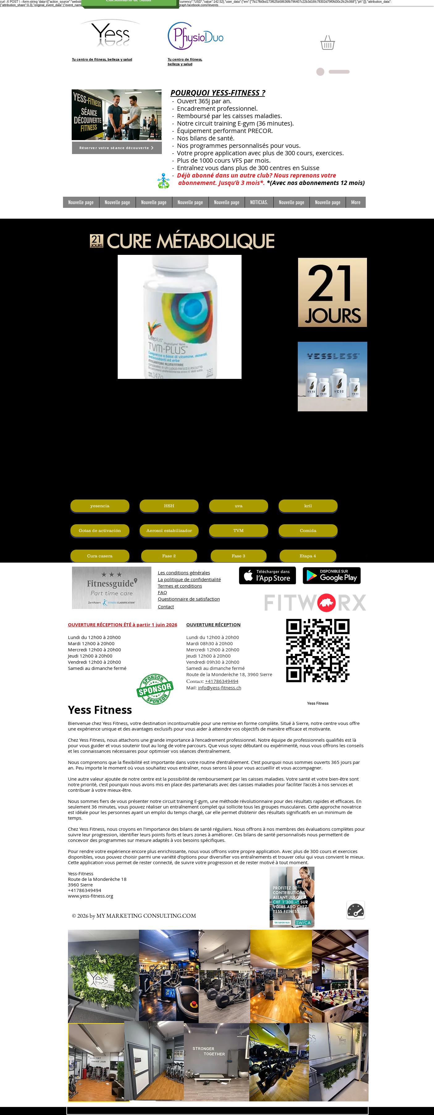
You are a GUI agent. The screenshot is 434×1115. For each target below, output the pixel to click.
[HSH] (169, 505)
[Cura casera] (100, 556)
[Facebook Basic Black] (366, 556)
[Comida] (308, 530)
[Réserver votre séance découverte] (117, 148)
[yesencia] (100, 505)
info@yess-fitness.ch (219, 687)
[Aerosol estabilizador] (169, 530)
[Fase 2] (169, 556)
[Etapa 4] (308, 556)
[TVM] (238, 530)
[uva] (238, 505)
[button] (336, 42)
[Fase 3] (238, 556)
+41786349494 (221, 681)
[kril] (308, 505)
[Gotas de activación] (100, 530)
